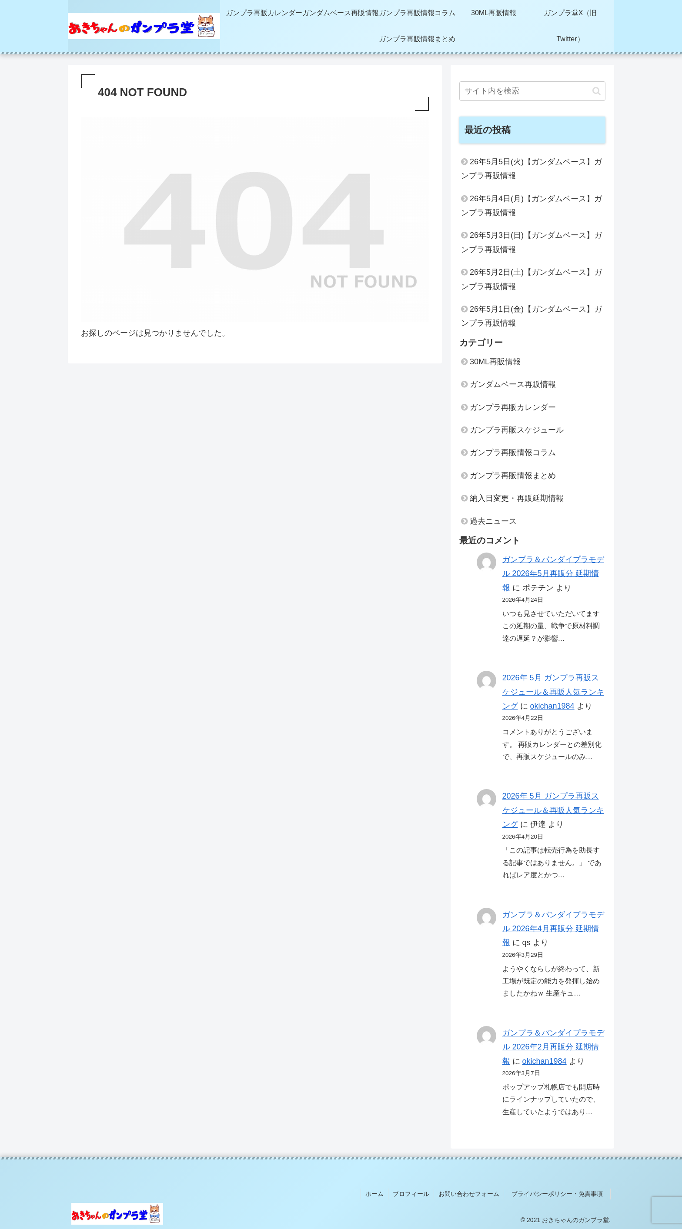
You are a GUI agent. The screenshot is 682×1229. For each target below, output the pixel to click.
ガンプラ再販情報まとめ (513, 475)
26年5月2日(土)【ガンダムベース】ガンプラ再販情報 (531, 279)
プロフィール (411, 1193)
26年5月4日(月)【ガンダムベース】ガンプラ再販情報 (531, 205)
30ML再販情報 (495, 361)
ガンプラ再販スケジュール (517, 430)
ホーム (374, 1193)
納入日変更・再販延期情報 (517, 498)
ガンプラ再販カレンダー (513, 407)
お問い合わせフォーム (468, 1193)
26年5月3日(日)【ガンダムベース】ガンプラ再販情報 (531, 242)
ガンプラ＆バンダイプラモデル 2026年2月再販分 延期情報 (553, 1047)
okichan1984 (552, 706)
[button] (596, 91)
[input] (532, 91)
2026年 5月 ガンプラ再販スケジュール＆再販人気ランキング (553, 691)
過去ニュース (493, 521)
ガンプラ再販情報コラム (513, 452)
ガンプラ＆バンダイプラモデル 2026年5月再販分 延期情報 (553, 573)
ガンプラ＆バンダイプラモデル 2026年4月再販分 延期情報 (553, 928)
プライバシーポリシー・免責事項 (560, 1193)
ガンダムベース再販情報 (513, 384)
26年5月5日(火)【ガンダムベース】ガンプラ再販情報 (531, 168)
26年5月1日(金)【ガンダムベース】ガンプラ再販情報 (531, 316)
